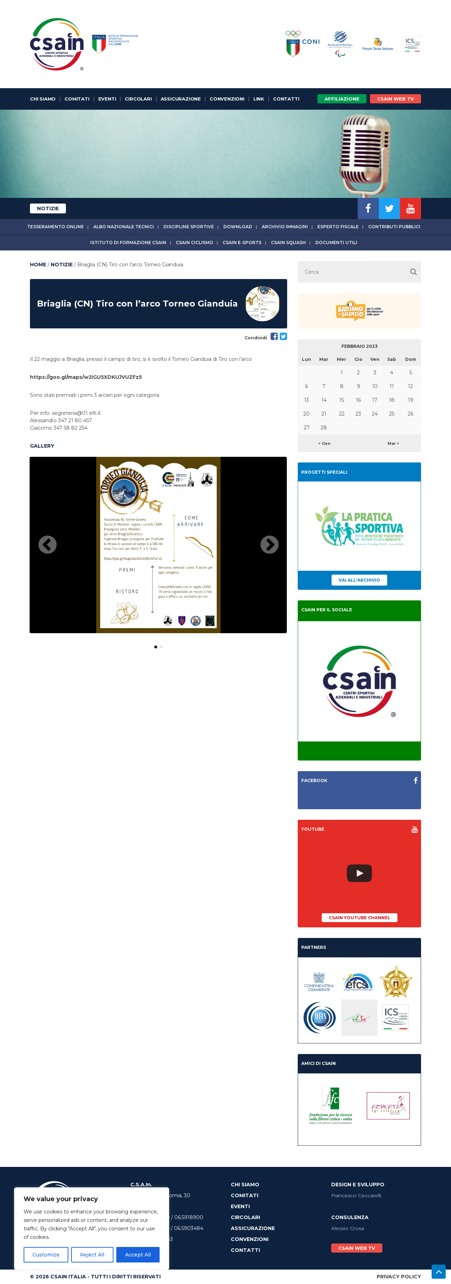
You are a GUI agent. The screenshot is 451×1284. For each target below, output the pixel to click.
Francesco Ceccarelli (356, 1195)
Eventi (107, 99)
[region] (91, 1228)
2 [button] (161, 645)
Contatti (286, 99)
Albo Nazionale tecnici (123, 226)
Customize (46, 1255)
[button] (413, 272)
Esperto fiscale (338, 226)
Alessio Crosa (347, 1228)
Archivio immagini (285, 226)
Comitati (76, 99)
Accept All (138, 1255)
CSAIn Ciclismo (194, 242)
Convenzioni (227, 99)
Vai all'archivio (359, 580)
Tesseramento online (55, 226)
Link (258, 99)
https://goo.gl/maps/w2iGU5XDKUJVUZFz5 (86, 377)
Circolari (138, 99)
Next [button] (269, 545)
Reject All (92, 1255)
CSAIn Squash (288, 242)
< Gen (324, 443)
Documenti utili (336, 242)
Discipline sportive (188, 226)
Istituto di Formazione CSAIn (128, 242)
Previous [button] (47, 545)
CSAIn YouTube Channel (359, 917)
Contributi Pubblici (394, 226)
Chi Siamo (43, 99)
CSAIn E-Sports (242, 242)
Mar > (393, 443)
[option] (158, 545)
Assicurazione (181, 99)
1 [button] (155, 645)
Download (237, 226)
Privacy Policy (399, 1276)
